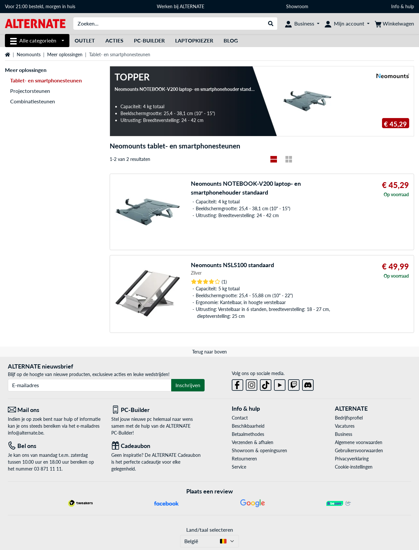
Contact (240, 418)
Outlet (85, 40)
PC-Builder (149, 40)
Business (343, 434)
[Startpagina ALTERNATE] (35, 23)
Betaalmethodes (248, 434)
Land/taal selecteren (209, 529)
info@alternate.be (25, 433)
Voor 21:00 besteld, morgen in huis (40, 6)
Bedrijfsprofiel (349, 418)
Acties (114, 40)
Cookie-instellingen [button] (354, 467)
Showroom (298, 6)
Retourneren (244, 458)
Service (239, 467)
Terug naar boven (209, 351)
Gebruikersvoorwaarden (359, 450)
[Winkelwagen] (394, 23)
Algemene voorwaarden (358, 442)
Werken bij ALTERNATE (180, 6)
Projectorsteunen (30, 91)
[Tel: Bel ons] (54, 445)
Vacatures (345, 426)
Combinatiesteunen (32, 101)
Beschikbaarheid (248, 426)
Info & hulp (402, 6)
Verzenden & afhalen (252, 442)
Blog (231, 40)
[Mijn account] (347, 23)
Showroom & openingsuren (259, 450)
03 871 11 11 (48, 469)
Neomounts (29, 54)
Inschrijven (187, 385)
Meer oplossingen (64, 54)
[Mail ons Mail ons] (54, 409)
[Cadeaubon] (158, 445)
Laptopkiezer (194, 40)
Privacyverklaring (352, 458)
